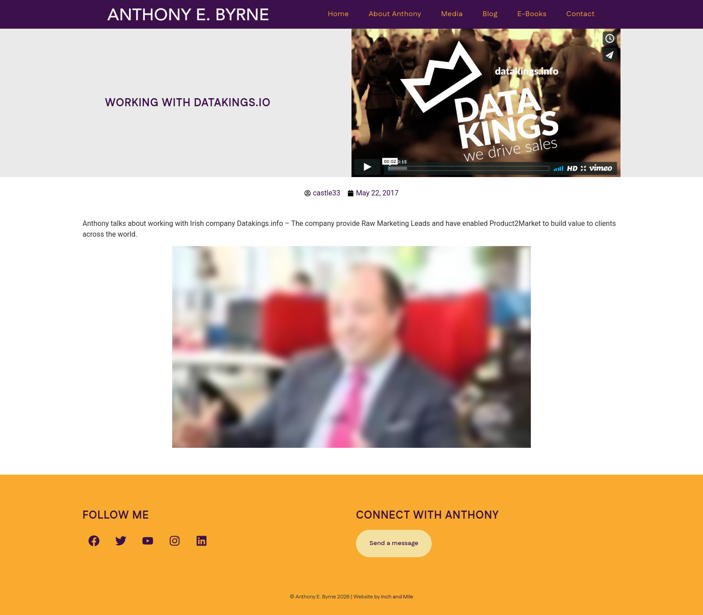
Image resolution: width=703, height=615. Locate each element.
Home (338, 14)
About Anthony (395, 14)
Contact (580, 14)
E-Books (532, 14)
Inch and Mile (397, 597)
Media (452, 14)
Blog (490, 14)
